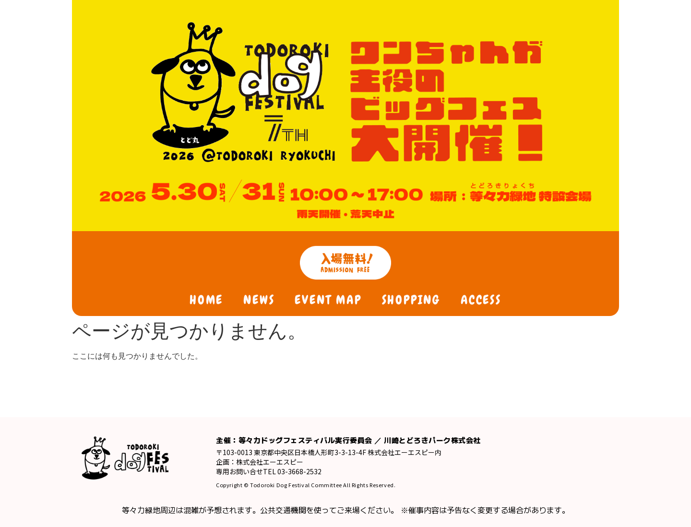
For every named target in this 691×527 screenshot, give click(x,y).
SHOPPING (411, 300)
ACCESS (481, 300)
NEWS (258, 300)
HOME (206, 300)
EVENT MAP (328, 300)
